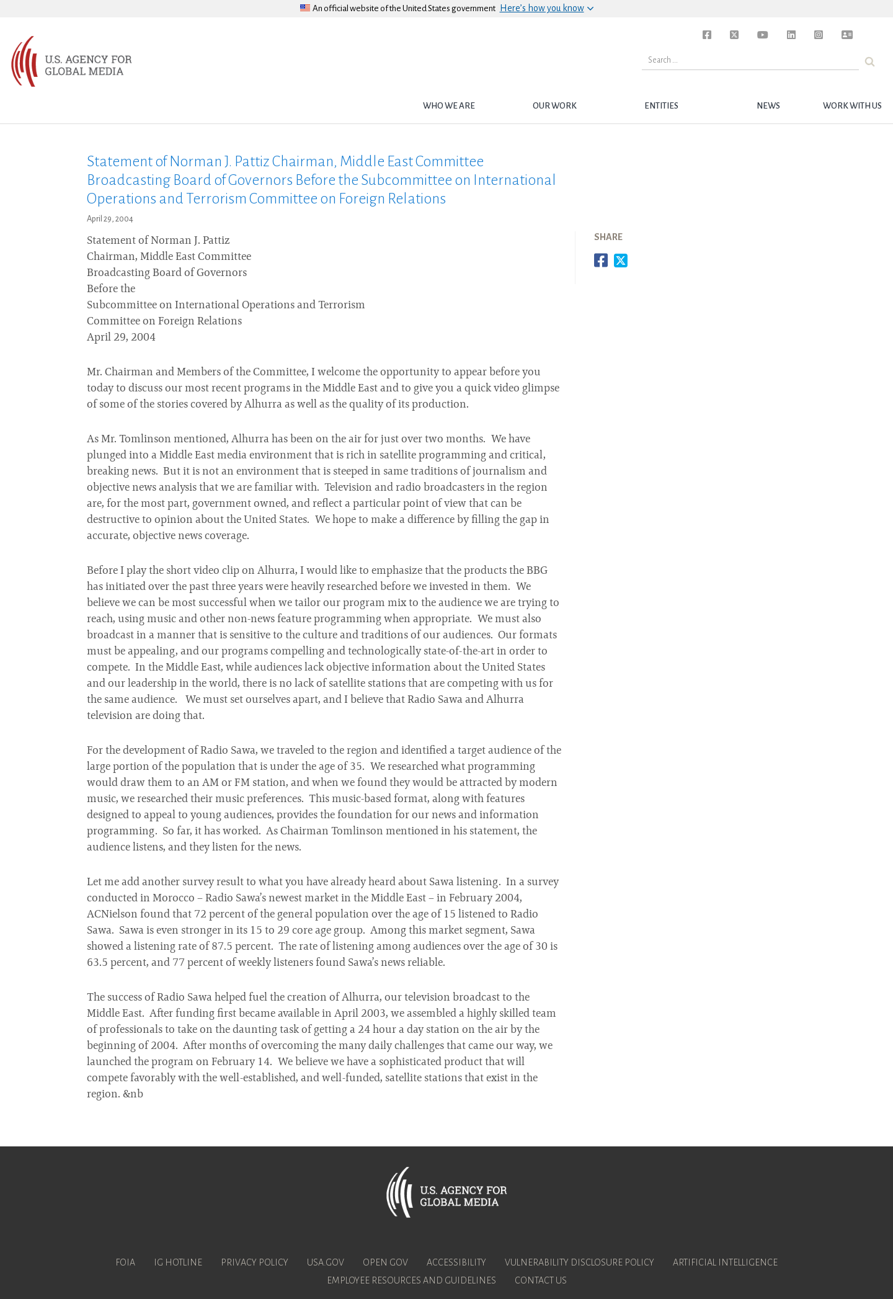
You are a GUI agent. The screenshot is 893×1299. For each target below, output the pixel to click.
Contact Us (541, 1280)
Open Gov (385, 1262)
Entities (661, 105)
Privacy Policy (254, 1262)
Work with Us (852, 105)
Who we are (449, 105)
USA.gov (325, 1262)
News (768, 105)
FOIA (125, 1262)
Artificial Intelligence (725, 1262)
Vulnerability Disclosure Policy (579, 1262)
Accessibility (456, 1262)
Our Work (555, 105)
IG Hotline (178, 1262)
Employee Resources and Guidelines (411, 1280)
